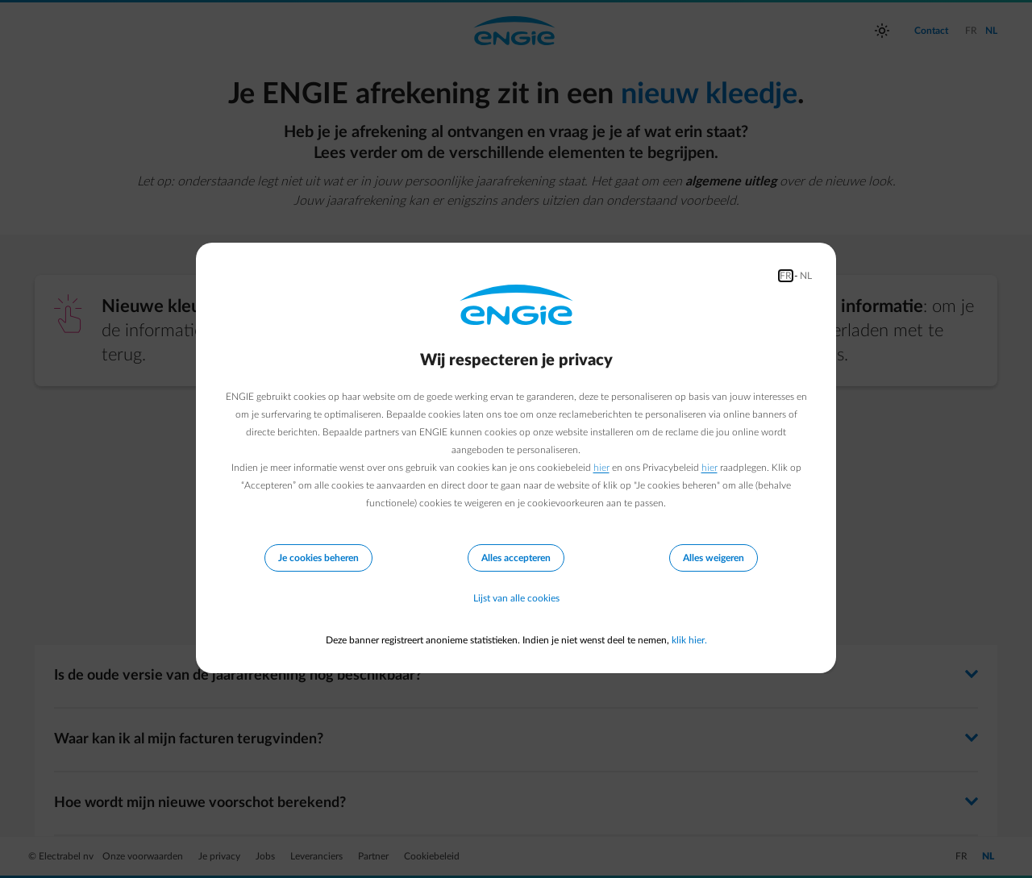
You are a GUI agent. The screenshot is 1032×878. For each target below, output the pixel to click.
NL (806, 276)
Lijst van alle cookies (516, 598)
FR (786, 276)
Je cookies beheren (318, 558)
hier (601, 467)
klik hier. (689, 640)
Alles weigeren (713, 558)
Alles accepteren (516, 558)
